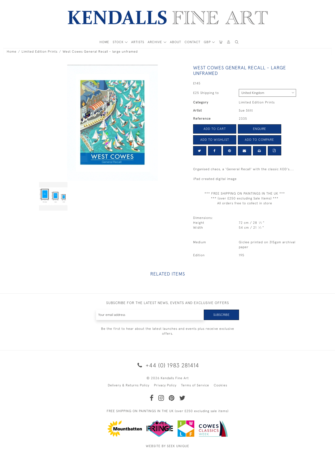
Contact (192, 42)
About (175, 42)
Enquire (259, 129)
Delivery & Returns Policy (128, 385)
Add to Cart (215, 129)
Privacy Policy (165, 385)
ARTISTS (137, 42)
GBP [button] (208, 42)
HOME (104, 42)
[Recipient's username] (150, 315)
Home (11, 51)
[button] (237, 42)
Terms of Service (195, 385)
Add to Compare (259, 139)
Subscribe (221, 315)
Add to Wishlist (214, 139)
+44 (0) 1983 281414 (167, 365)
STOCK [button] (119, 42)
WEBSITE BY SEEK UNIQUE (167, 446)
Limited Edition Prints (39, 51)
